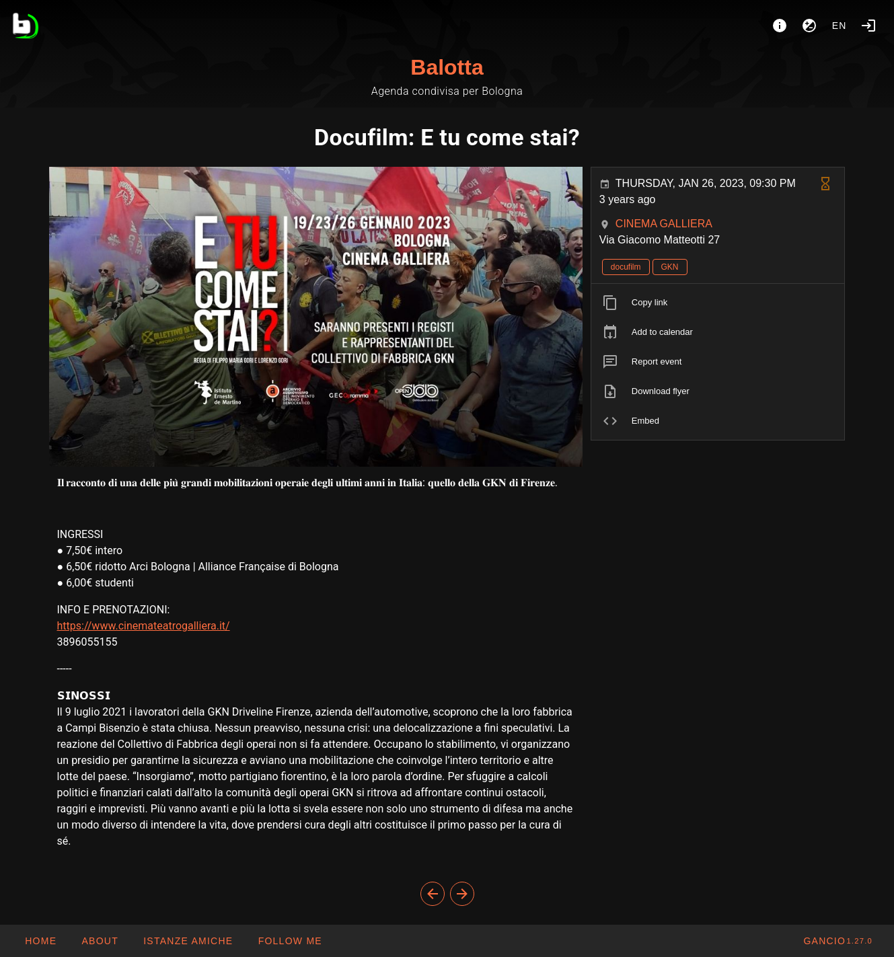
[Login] (868, 25)
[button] (188, 941)
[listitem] (718, 302)
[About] (779, 25)
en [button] (839, 25)
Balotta (446, 67)
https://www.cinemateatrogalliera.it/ (143, 625)
